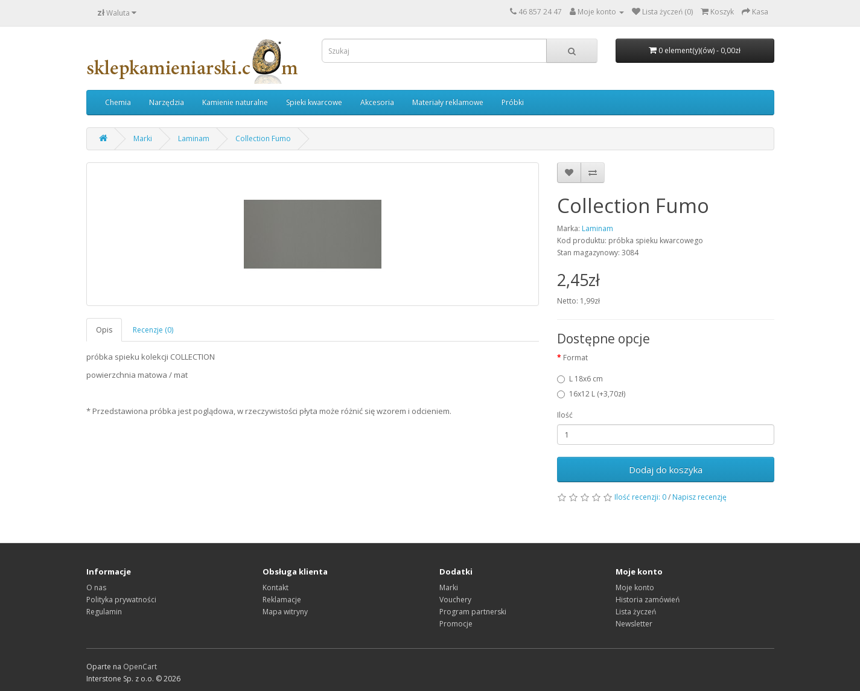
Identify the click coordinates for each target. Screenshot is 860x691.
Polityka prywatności (121, 599)
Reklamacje (282, 599)
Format (575, 357)
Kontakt (275, 587)
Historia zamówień (648, 599)
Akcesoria (377, 102)
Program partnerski (472, 612)
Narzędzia (166, 102)
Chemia (118, 102)
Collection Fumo (263, 138)
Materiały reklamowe (447, 102)
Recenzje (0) (153, 330)
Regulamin (104, 612)
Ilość (565, 415)
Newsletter (634, 624)
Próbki (513, 102)
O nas (96, 587)
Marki (142, 138)
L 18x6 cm (580, 379)
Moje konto (635, 587)
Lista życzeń (636, 612)
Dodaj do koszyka (665, 469)
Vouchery (455, 599)
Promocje (456, 624)
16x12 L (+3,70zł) (591, 394)
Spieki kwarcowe (314, 102)
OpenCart (140, 666)
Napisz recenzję (699, 497)
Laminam (193, 138)
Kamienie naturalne (235, 102)
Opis (104, 330)
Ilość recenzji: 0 (640, 497)
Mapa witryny (285, 612)
